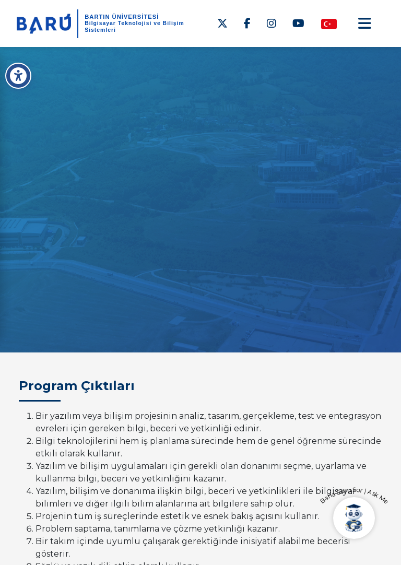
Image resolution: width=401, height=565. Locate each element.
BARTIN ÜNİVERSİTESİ (122, 17)
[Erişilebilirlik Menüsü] (18, 76)
